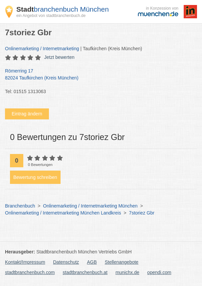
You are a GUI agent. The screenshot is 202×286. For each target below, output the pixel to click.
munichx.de (127, 272)
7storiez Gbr (141, 212)
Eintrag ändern (27, 113)
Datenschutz (66, 262)
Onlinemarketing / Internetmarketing (42, 48)
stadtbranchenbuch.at (85, 272)
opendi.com (159, 272)
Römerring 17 (97, 74)
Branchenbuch (20, 206)
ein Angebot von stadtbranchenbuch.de (51, 15)
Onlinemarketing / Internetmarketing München (90, 206)
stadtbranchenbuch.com (30, 272)
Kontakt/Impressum (25, 262)
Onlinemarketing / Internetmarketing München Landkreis (63, 212)
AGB (92, 262)
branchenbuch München (62, 9)
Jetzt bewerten (59, 57)
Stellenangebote (121, 262)
